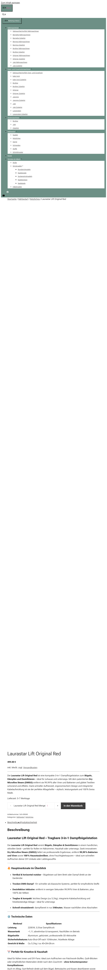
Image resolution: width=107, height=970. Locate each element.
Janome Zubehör (19, 100)
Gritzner (16, 90)
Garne (15, 142)
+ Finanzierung (84, 874)
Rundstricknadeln (24, 169)
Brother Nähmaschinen (21, 48)
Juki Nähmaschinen (20, 62)
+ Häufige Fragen (85, 861)
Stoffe (15, 149)
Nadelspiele (22, 173)
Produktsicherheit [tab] (28, 300)
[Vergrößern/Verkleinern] (2, 945)
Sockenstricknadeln (25, 176)
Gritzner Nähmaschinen (21, 55)
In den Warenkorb (73, 283)
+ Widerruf (60, 879)
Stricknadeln (19, 166)
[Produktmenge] (50, 283)
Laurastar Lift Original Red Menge (29, 283)
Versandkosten (30, 245)
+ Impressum (61, 861)
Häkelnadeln (17, 187)
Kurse (10, 156)
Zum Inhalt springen (10, 2)
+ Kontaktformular (85, 866)
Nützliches (16, 138)
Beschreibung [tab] (13, 300)
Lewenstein (17, 111)
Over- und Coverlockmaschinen (21, 69)
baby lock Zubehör (19, 80)
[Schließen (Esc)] (10, 945)
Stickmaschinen (15, 118)
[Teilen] (7, 945)
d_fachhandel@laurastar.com (21, 658)
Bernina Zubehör (19, 45)
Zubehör (16, 128)
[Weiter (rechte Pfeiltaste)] (5, 949)
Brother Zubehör (19, 52)
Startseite (12, 199)
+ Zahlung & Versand (64, 870)
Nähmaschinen (15, 28)
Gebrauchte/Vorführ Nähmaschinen (26, 31)
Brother (15, 83)
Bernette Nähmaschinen (21, 35)
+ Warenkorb (83, 870)
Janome (16, 97)
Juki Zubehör (17, 66)
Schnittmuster (18, 152)
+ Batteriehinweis (63, 874)
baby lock (16, 76)
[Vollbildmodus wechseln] (5, 945)
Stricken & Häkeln (16, 159)
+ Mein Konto (84, 857)
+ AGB (59, 857)
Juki (14, 104)
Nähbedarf (13, 131)
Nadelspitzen (22, 180)
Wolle (15, 163)
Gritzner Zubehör (19, 59)
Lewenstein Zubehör (20, 114)
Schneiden (16, 145)
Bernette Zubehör (19, 38)
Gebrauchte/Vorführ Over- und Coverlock (28, 73)
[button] (4, 15)
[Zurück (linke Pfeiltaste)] (2, 949)
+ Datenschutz (62, 866)
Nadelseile (21, 183)
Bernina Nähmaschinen (21, 42)
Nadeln (15, 135)
